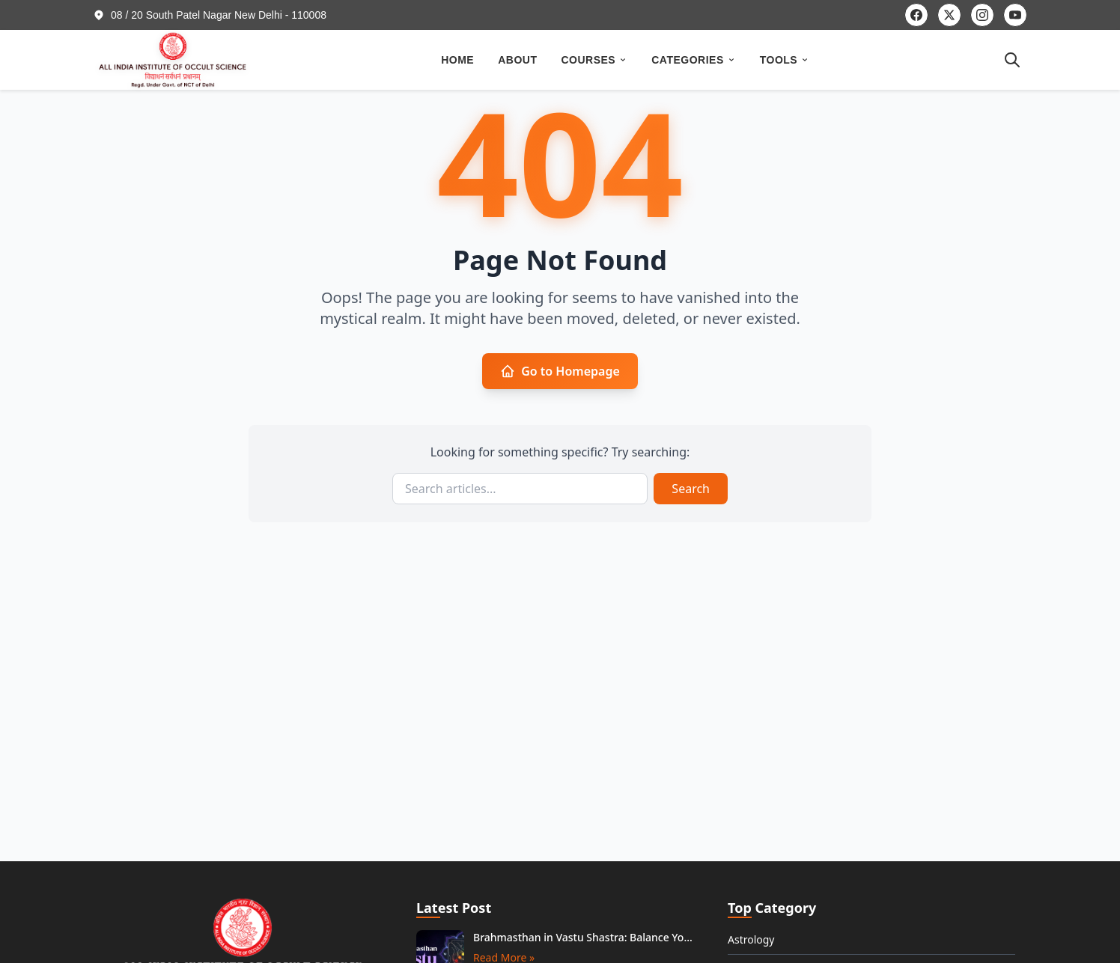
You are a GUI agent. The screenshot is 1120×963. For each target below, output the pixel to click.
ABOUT (517, 60)
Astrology (751, 939)
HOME (457, 60)
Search (691, 488)
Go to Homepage (560, 371)
